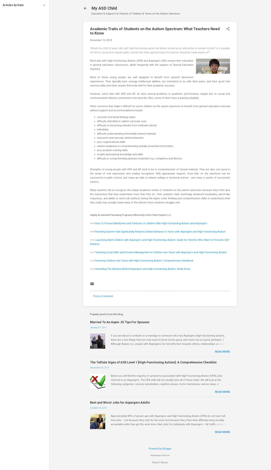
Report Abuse (160, 462)
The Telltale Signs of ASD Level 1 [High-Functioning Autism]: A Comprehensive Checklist (153, 362)
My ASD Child (104, 8)
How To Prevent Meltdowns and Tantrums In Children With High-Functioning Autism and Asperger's (151, 223)
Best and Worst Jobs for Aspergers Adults (120, 402)
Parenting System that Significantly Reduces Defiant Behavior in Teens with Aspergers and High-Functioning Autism (160, 231)
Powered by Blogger (160, 448)
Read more (222, 351)
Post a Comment (103, 296)
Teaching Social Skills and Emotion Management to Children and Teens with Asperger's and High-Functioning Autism (161, 252)
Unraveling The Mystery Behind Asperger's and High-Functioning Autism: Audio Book (142, 268)
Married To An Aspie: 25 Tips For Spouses (119, 322)
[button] (228, 29)
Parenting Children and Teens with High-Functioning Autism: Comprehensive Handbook (144, 260)
